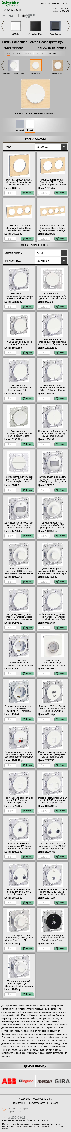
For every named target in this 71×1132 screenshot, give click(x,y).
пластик (16, 53)
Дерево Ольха (57, 73)
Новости (54, 1103)
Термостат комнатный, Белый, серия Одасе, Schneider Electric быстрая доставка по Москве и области (19, 986)
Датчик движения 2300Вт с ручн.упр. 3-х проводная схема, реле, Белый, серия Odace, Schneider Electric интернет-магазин (52, 482)
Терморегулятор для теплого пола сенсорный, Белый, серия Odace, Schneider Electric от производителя (53, 940)
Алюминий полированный (13, 73)
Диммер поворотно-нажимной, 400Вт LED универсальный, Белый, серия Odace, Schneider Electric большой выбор (52, 528)
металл (52, 53)
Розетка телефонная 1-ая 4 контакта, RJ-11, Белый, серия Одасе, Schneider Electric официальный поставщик (52, 894)
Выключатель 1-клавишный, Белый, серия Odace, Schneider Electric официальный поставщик (19, 297)
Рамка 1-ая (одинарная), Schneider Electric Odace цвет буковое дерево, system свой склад (19, 183)
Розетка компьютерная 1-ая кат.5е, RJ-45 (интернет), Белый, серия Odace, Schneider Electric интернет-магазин (52, 757)
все (9, 53)
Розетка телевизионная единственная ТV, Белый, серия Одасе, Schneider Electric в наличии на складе (19, 848)
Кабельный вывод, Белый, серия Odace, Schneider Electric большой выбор (52, 616)
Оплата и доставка (59, 3)
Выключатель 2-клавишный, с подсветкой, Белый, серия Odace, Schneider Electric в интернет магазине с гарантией (19, 437)
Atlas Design (55, 34)
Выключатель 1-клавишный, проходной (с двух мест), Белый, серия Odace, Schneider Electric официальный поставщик (52, 298)
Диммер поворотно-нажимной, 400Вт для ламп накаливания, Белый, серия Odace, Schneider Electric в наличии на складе (19, 573)
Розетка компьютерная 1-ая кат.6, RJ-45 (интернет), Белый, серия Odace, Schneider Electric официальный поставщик (19, 803)
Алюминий (20, 130)
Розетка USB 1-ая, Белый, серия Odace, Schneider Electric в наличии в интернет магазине (52, 710)
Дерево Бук (35, 73)
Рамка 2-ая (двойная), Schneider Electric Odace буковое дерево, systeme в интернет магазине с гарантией (53, 185)
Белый (30, 130)
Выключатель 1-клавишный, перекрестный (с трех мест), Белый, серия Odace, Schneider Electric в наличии (52, 344)
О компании (19, 1103)
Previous (2, 25)
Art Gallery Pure (35, 34)
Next (68, 25)
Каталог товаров (37, 1103)
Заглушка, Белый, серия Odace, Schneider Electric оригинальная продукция (19, 616)
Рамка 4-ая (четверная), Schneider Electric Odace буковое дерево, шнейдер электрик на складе (52, 229)
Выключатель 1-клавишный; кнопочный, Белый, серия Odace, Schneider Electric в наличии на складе (19, 390)
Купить (27, 193)
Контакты (45, 3)
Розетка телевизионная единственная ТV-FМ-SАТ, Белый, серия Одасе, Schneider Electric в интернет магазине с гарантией (52, 849)
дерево (40, 53)
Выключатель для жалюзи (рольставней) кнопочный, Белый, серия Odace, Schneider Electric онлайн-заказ (19, 482)
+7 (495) (15, 10)
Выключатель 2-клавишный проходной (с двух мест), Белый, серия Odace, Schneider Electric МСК (52, 434)
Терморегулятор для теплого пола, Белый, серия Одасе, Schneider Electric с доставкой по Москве (18, 939)
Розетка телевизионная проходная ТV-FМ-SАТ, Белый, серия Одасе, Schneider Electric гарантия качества (19, 894)
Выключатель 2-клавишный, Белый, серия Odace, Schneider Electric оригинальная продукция (52, 389)
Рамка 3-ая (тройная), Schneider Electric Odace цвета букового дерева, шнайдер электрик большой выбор (18, 230)
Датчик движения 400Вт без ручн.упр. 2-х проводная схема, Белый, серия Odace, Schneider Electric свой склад (19, 528)
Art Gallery (15, 34)
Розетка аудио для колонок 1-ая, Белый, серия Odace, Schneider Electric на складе (18, 754)
